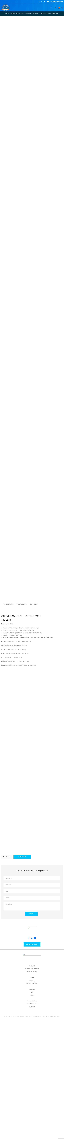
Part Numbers (8, 906)
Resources (34, 906)
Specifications (22, 906)
